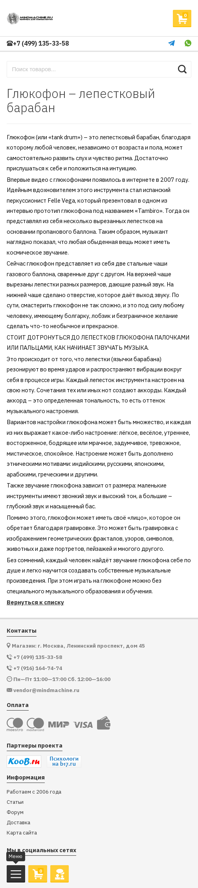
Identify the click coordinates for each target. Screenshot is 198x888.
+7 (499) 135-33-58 (38, 43)
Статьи (15, 802)
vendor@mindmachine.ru (46, 690)
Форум (15, 812)
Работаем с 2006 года (34, 792)
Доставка (18, 822)
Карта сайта (22, 833)
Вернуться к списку (35, 602)
